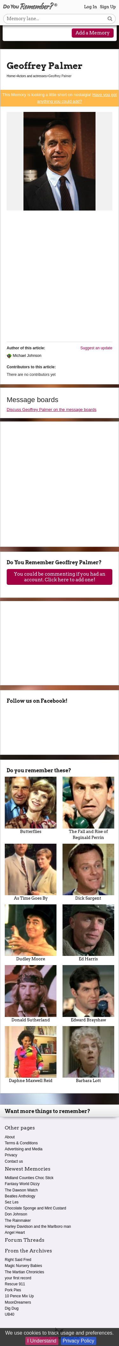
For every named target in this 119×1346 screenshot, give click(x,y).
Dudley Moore (31, 932)
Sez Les (11, 1202)
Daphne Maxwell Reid (31, 1054)
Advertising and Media (24, 1149)
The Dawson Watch (21, 1190)
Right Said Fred (18, 1259)
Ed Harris (88, 932)
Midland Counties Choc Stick (29, 1178)
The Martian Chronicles (24, 1272)
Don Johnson (16, 1214)
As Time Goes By (31, 872)
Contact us (14, 1161)
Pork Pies (13, 1290)
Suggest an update (96, 348)
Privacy (11, 1155)
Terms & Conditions (21, 1143)
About (10, 1137)
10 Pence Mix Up (19, 1296)
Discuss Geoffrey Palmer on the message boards (51, 409)
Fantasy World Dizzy (22, 1184)
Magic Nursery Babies (23, 1265)
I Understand (41, 1340)
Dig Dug (11, 1308)
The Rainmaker (18, 1220)
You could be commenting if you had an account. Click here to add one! (59, 577)
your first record (18, 1278)
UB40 (9, 1314)
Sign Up (108, 6)
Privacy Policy (79, 1340)
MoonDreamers (18, 1302)
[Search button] (110, 18)
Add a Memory (93, 33)
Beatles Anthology (20, 1196)
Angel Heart (15, 1232)
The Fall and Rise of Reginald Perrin (88, 808)
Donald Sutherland (31, 993)
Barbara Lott (88, 1054)
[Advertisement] (59, 277)
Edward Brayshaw (88, 993)
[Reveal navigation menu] (11, 33)
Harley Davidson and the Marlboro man (38, 1226)
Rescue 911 (15, 1284)
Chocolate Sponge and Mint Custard (35, 1208)
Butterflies (31, 805)
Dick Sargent (88, 872)
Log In (90, 6)
